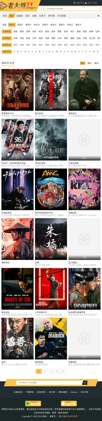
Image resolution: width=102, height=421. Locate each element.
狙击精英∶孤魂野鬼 (76, 312)
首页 (5, 16)
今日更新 (61, 16)
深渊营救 (72, 362)
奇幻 (72, 31)
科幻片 (37, 25)
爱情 (22, 31)
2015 (79, 45)
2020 (47, 45)
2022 (34, 45)
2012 (98, 45)
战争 (53, 31)
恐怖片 (45, 25)
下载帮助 (30, 392)
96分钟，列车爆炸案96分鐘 (13, 163)
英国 (53, 38)
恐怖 (28, 31)
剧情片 (62, 25)
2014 (85, 45)
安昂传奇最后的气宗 (44, 213)
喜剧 (15, 31)
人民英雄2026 (41, 312)
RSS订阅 (84, 392)
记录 (98, 31)
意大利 (92, 38)
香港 (28, 38)
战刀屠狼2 (72, 262)
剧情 (47, 31)
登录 (90, 3)
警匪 (60, 31)
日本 (60, 38)
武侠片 (70, 25)
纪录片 (42, 16)
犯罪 (66, 31)
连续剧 (19, 16)
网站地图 (63, 392)
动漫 (34, 16)
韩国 (66, 38)
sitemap (74, 392)
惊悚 (91, 31)
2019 (53, 45)
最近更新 (41, 392)
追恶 (3, 362)
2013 (91, 45)
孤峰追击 (72, 113)
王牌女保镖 (73, 163)
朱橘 (37, 262)
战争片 (53, 25)
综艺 (27, 16)
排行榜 (51, 16)
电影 (11, 16)
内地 (15, 38)
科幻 (41, 31)
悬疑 (85, 31)
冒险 (79, 31)
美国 (41, 38)
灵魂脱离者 (6, 213)
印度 (85, 38)
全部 (7, 31)
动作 (34, 31)
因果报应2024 (7, 113)
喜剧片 (20, 25)
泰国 (79, 38)
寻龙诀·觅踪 (40, 163)
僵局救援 (39, 362)
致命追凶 (5, 312)
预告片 (78, 25)
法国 (47, 38)
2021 (41, 45)
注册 (95, 3)
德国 (72, 38)
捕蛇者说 (5, 262)
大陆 (22, 38)
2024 (22, 45)
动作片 (12, 25)
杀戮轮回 (72, 213)
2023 (28, 45)
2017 (66, 45)
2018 (60, 45)
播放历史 (80, 3)
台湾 (34, 38)
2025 (15, 45)
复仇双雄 (39, 113)
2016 (72, 45)
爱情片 (29, 25)
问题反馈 (18, 392)
